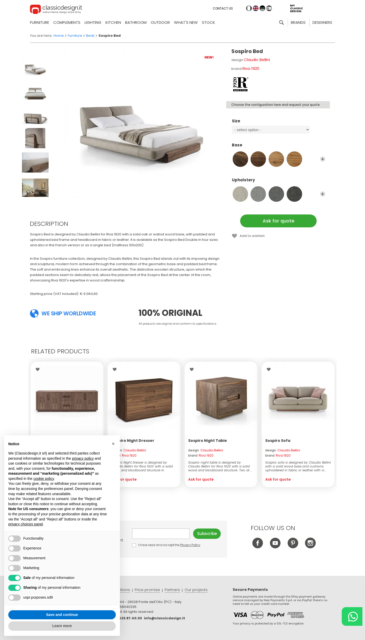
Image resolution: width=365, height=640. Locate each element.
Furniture (39, 22)
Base (278, 147)
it (249, 8)
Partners (172, 590)
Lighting (93, 22)
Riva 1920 (250, 68)
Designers (322, 22)
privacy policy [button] (83, 458)
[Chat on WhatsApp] (352, 616)
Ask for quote (278, 221)
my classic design (296, 8)
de (262, 8)
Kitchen (113, 22)
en (255, 8)
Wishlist (39, 369)
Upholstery (278, 182)
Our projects (196, 590)
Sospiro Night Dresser (132, 440)
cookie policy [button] (43, 479)
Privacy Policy (190, 545)
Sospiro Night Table (207, 440)
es (269, 8)
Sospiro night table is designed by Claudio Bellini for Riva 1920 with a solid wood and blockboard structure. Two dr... (220, 466)
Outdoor (160, 22)
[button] (113, 444)
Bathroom (136, 22)
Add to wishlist (252, 235)
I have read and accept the (166, 545)
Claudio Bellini (257, 59)
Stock (208, 22)
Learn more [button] (62, 626)
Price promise (147, 590)
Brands (298, 22)
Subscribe (207, 533)
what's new (186, 22)
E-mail (160, 534)
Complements (66, 22)
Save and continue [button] (62, 615)
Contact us (223, 8)
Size (278, 123)
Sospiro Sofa (277, 440)
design (128, 450)
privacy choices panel (25, 524)
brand (123, 455)
